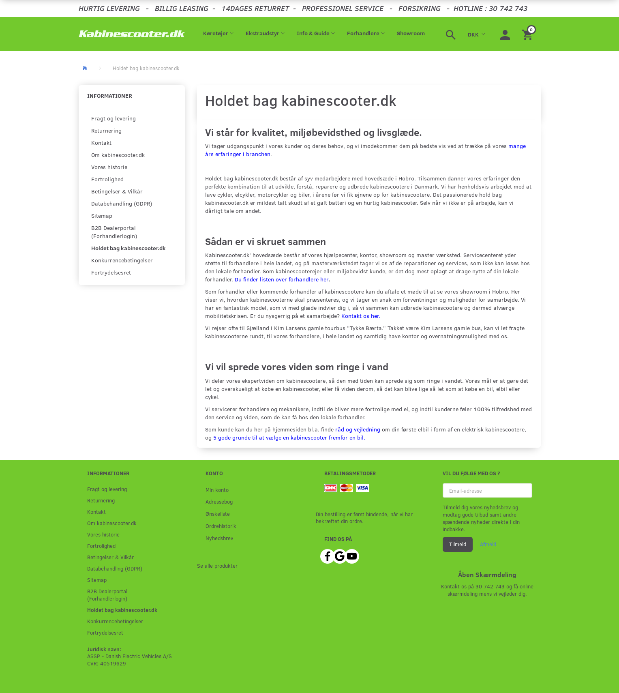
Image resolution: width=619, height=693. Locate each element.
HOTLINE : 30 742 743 (490, 8)
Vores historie (109, 167)
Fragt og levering (113, 118)
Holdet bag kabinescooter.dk (128, 248)
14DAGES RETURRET (255, 8)
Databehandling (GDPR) (121, 203)
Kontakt (101, 142)
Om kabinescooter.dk (118, 155)
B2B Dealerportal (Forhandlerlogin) (114, 232)
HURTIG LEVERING (109, 8)
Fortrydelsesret (111, 272)
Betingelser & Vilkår (117, 191)
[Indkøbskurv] (528, 34)
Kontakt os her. (360, 316)
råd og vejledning (357, 429)
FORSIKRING (419, 8)
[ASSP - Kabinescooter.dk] (132, 34)
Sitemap (101, 215)
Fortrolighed (107, 179)
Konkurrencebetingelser (122, 260)
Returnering (106, 130)
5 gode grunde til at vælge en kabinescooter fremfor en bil (288, 437)
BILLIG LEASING (181, 8)
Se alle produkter (217, 565)
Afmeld (488, 544)
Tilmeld (457, 544)
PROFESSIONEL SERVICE (342, 8)
